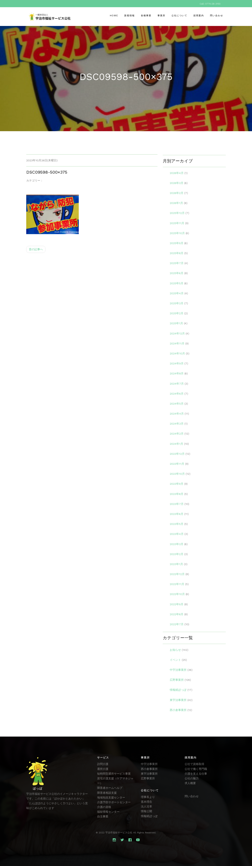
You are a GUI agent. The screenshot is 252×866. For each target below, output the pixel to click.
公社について (179, 15)
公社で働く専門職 (196, 769)
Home (114, 15)
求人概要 (190, 783)
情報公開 (146, 811)
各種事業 (146, 15)
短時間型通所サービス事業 (114, 773)
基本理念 (146, 801)
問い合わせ (216, 15)
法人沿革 (146, 806)
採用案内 (198, 15)
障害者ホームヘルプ (109, 788)
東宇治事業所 (149, 773)
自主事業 (102, 816)
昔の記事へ (36, 254)
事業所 (161, 15)
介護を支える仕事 (196, 773)
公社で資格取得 (194, 764)
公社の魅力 (192, 778)
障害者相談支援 (107, 792)
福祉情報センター (108, 811)
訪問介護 (102, 764)
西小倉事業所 (149, 769)
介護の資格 (104, 807)
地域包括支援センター (111, 797)
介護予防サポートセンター (114, 802)
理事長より (148, 797)
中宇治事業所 (149, 764)
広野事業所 (148, 778)
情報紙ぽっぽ (149, 816)
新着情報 (129, 15)
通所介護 (102, 769)
